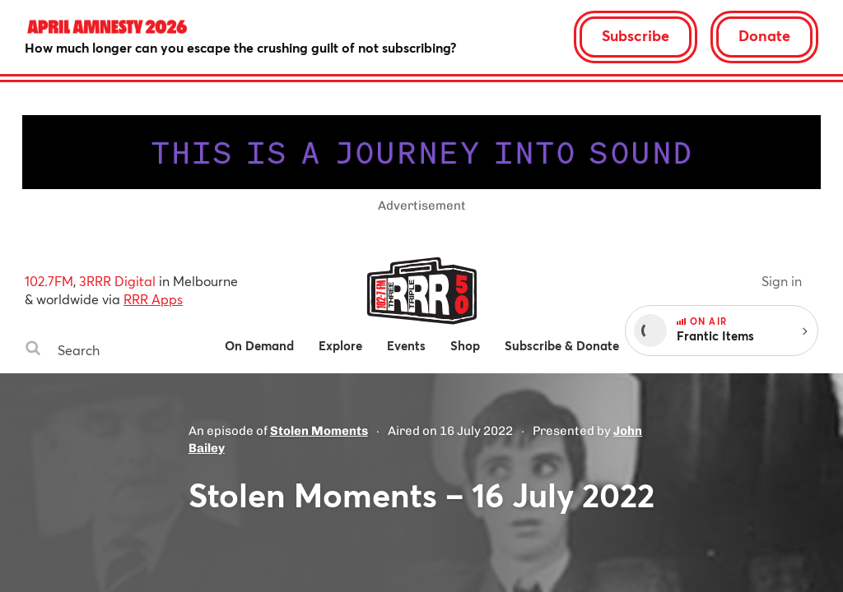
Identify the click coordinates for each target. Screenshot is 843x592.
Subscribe (635, 35)
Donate (764, 35)
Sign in (781, 280)
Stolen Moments (319, 430)
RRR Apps (153, 299)
